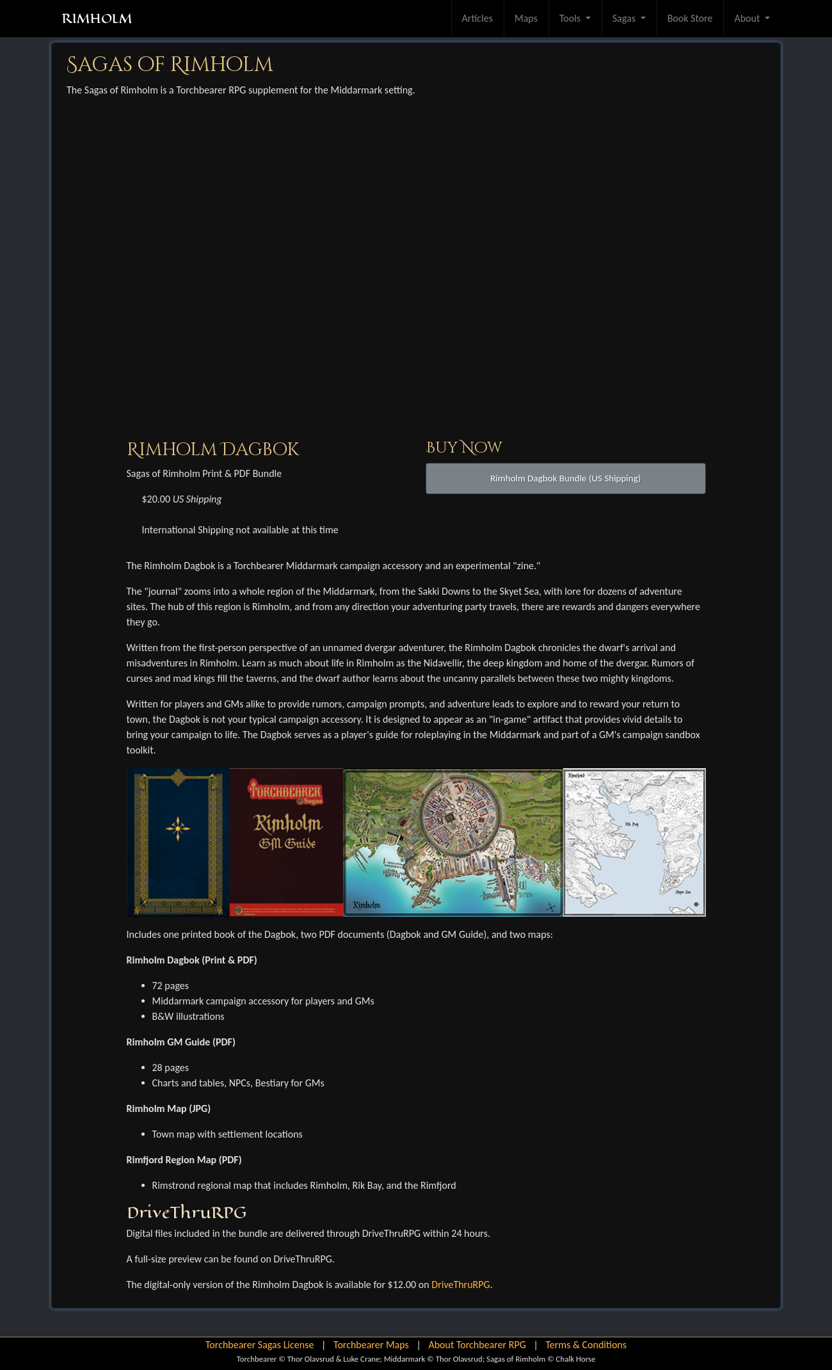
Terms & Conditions (586, 1345)
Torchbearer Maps (371, 1345)
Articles (477, 18)
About (748, 18)
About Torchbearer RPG (476, 1345)
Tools (571, 18)
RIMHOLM (96, 18)
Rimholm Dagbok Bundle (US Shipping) (565, 478)
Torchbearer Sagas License (259, 1345)
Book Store (690, 18)
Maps (526, 18)
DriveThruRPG (460, 1284)
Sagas (625, 18)
